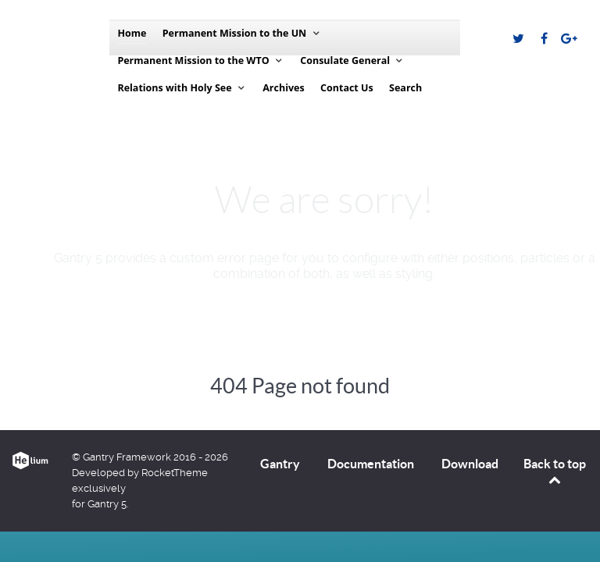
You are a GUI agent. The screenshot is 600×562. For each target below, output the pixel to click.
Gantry (280, 464)
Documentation (370, 464)
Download (469, 464)
